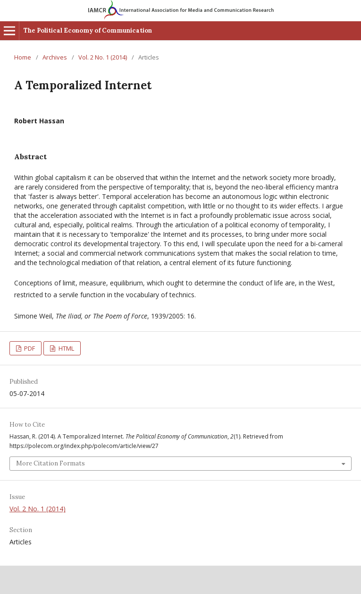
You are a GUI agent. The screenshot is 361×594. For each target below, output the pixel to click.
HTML (65, 348)
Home (22, 57)
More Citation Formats (50, 463)
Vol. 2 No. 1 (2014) (102, 57)
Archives (54, 57)
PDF (29, 348)
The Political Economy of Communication (88, 30)
